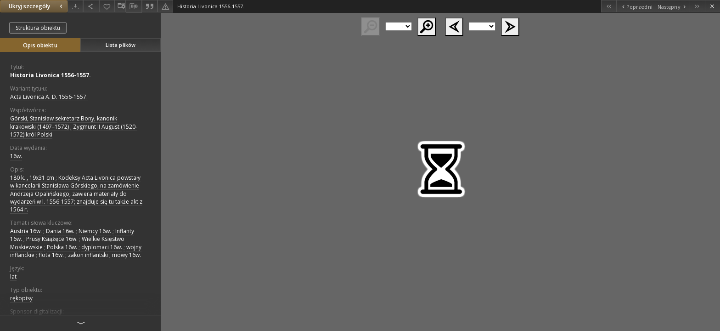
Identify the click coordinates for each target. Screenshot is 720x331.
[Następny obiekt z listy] (672, 6)
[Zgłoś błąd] (165, 6)
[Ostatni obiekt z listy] (697, 6)
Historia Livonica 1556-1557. (50, 75)
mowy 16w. (126, 255)
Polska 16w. (62, 247)
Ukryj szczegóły (37, 6)
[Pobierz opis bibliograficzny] (133, 6)
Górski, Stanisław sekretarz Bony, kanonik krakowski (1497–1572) (63, 122)
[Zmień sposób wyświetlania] (120, 6)
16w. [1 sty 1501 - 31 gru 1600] (16, 156)
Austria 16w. (26, 231)
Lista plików (120, 44)
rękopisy (21, 298)
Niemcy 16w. (95, 231)
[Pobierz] (75, 6)
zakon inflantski (88, 255)
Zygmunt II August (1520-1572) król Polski (73, 130)
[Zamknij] (712, 6)
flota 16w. (51, 255)
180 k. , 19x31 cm (32, 178)
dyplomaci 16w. (101, 247)
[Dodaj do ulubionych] (107, 6)
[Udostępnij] (91, 6)
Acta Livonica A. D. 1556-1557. (49, 97)
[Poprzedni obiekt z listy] (635, 6)
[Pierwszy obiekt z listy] (608, 6)
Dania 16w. (60, 231)
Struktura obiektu (38, 28)
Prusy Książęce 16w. (52, 239)
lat (13, 276)
